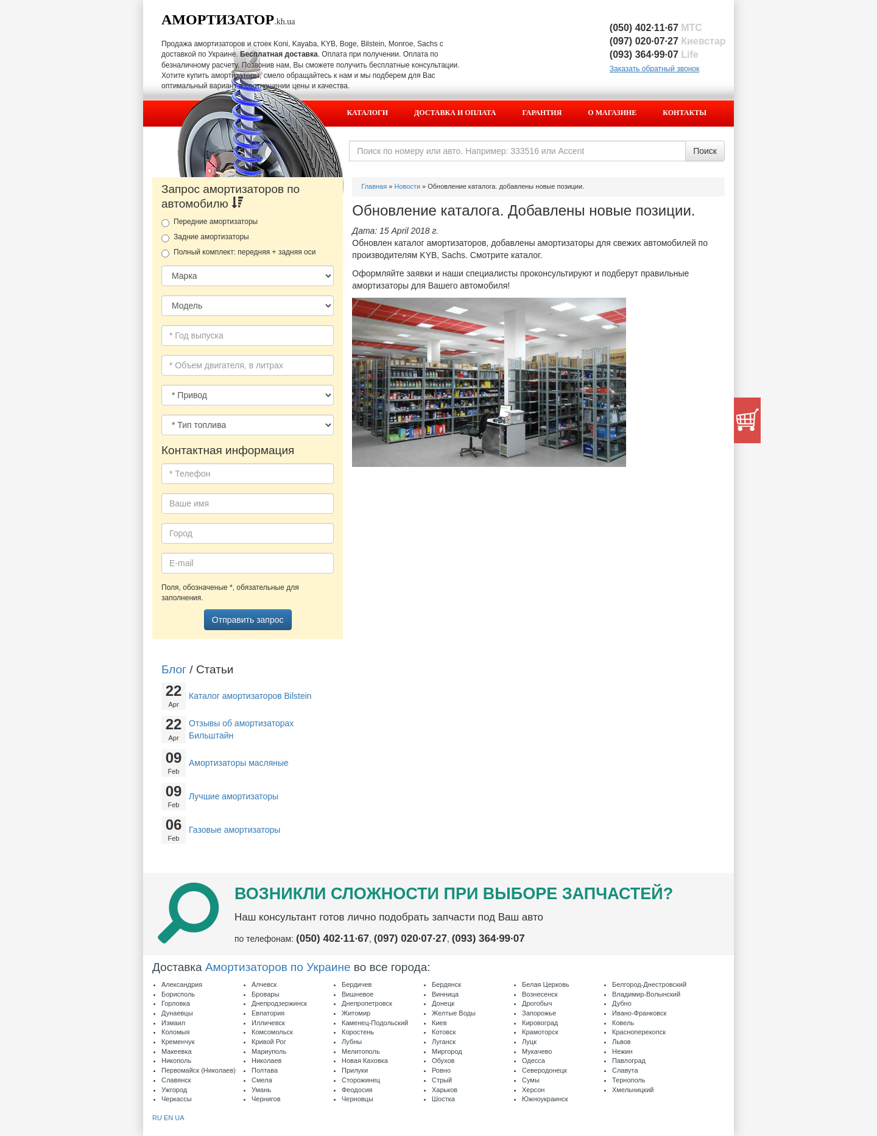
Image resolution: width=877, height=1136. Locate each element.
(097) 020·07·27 (668, 41)
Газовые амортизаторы (234, 830)
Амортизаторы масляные (239, 763)
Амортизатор (217, 19)
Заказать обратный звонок (654, 69)
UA (179, 1117)
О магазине (612, 112)
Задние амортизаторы (205, 237)
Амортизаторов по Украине (278, 967)
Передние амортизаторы (209, 222)
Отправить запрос (248, 620)
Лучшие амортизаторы (233, 796)
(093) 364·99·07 (654, 54)
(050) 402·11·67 (656, 28)
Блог (173, 669)
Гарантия (542, 112)
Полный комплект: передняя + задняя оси (238, 253)
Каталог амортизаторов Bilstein (250, 696)
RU (157, 1117)
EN (168, 1117)
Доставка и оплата (455, 112)
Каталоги (367, 112)
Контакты (684, 112)
